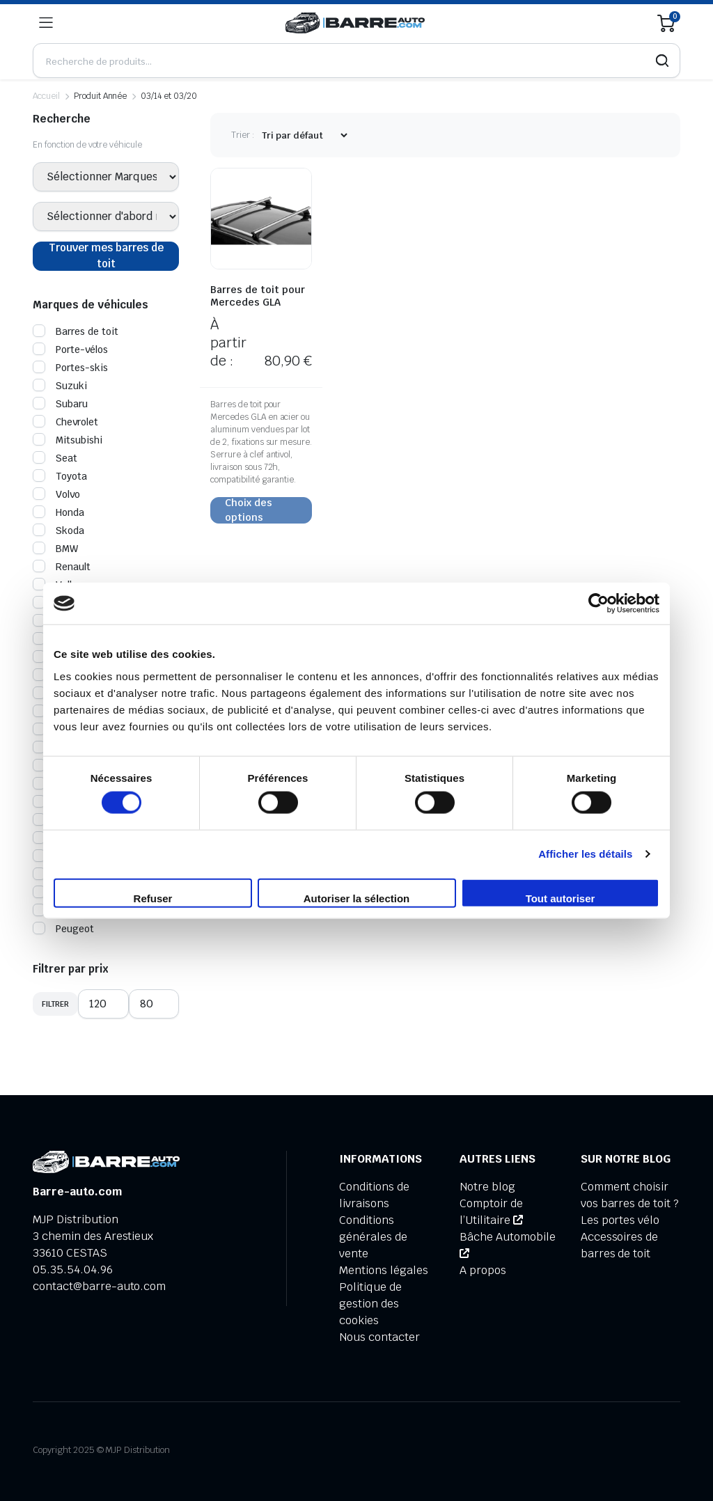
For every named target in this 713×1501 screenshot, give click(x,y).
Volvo (56, 494)
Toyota (60, 476)
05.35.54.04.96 (73, 1269)
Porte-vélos (70, 349)
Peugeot (63, 928)
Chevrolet (65, 422)
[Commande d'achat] (304, 135)
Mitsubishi (67, 440)
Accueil (46, 96)
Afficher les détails (585, 854)
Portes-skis (70, 367)
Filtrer (55, 1004)
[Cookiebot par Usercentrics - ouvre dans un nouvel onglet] (598, 603)
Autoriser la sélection (357, 898)
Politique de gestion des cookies (370, 1304)
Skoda (58, 530)
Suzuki (60, 385)
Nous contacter (379, 1337)
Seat (55, 458)
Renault (62, 566)
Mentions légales (383, 1270)
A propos (483, 1270)
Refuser (153, 898)
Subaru (60, 404)
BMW (55, 548)
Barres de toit (75, 331)
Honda (58, 512)
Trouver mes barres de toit (106, 256)
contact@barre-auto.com (99, 1286)
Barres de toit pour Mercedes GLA (257, 295)
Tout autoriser (560, 898)
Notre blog (487, 1186)
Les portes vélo (620, 1220)
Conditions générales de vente (373, 1237)
